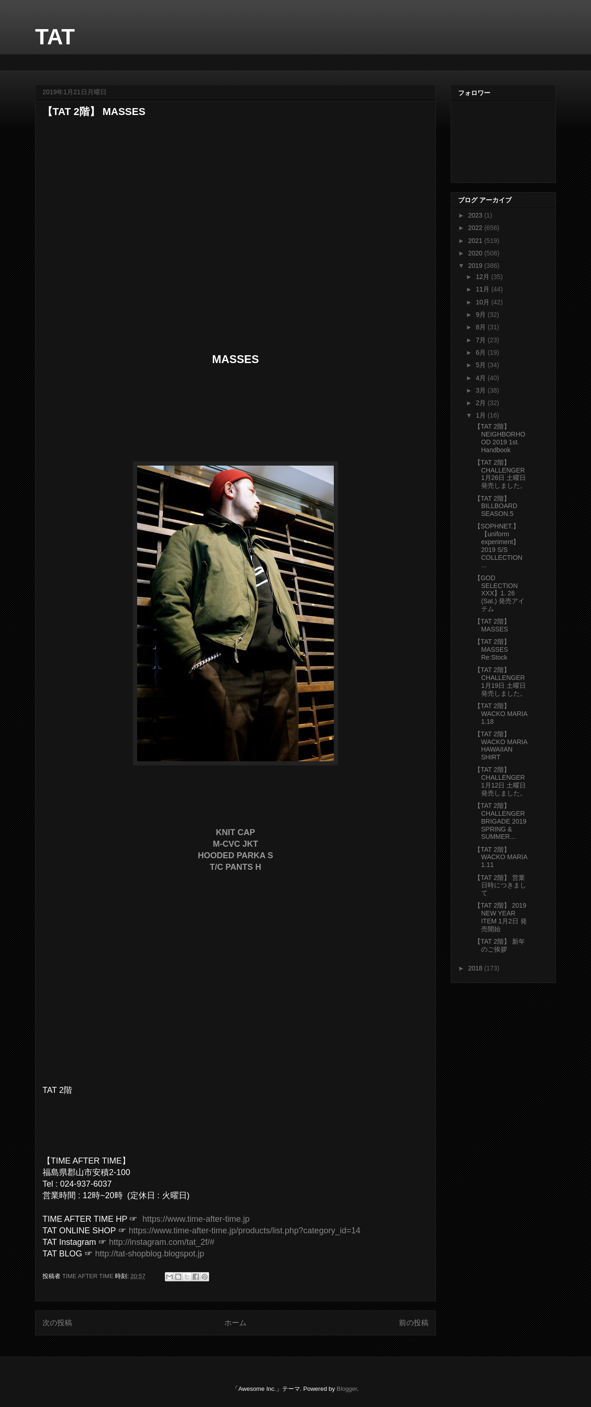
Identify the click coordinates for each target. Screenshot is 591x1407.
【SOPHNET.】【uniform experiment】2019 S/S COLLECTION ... (498, 545)
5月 (482, 365)
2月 (482, 402)
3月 (482, 390)
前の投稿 (413, 1323)
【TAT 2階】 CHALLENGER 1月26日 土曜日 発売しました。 (500, 474)
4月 (482, 378)
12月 (483, 276)
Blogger (347, 1388)
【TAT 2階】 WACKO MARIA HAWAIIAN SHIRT (500, 745)
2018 (476, 968)
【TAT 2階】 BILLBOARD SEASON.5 (496, 506)
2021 (476, 240)
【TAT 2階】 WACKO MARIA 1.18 (500, 713)
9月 (482, 314)
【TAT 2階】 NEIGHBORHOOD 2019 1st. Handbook (499, 438)
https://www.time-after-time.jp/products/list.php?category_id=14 (245, 1230)
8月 (482, 327)
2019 (476, 265)
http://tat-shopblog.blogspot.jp (149, 1253)
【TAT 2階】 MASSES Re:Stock (492, 649)
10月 (483, 302)
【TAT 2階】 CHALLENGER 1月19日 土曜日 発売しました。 (500, 681)
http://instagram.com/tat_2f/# (161, 1242)
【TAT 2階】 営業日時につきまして (500, 885)
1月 (482, 415)
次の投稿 (57, 1323)
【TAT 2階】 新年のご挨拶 (499, 945)
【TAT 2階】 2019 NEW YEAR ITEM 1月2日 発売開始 (500, 917)
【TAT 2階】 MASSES (492, 625)
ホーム (235, 1323)
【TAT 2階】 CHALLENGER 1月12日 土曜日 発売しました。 (500, 781)
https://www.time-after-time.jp (195, 1219)
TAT (55, 36)
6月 (482, 352)
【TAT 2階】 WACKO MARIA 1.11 (500, 857)
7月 (482, 340)
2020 (476, 253)
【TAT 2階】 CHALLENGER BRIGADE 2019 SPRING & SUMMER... (500, 821)
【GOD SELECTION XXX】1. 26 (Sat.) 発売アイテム (499, 593)
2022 (476, 227)
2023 (476, 215)
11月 (483, 289)
